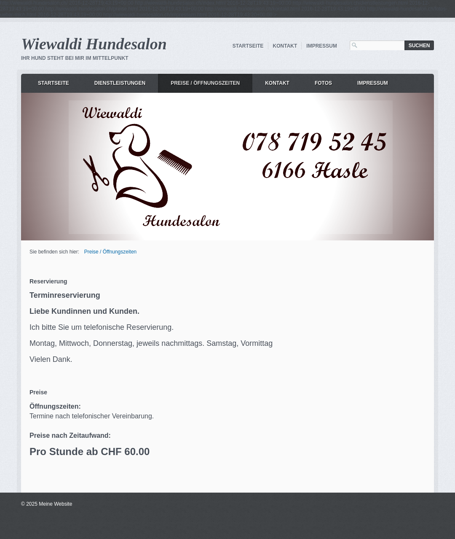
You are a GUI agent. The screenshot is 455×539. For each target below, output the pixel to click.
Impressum (321, 46)
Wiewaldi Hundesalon (94, 44)
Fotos (323, 83)
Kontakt (285, 46)
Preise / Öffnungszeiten (205, 83)
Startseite (248, 46)
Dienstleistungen (119, 83)
